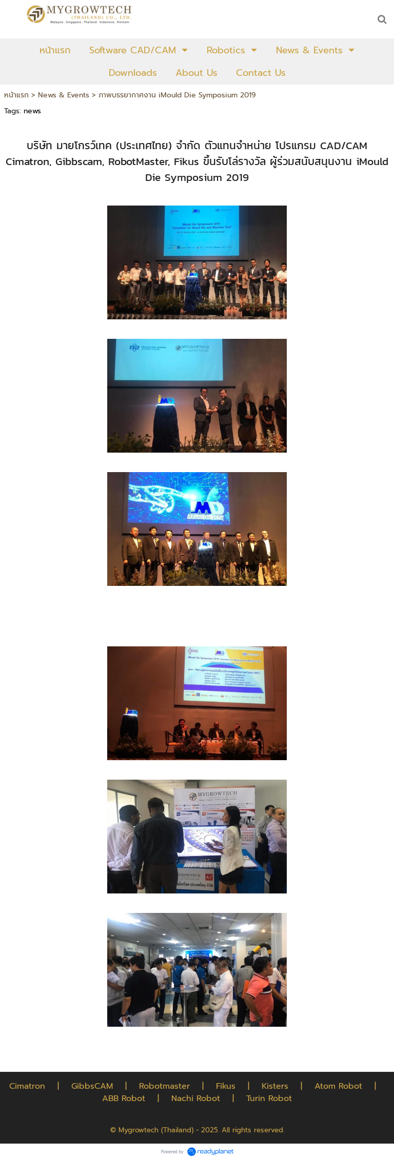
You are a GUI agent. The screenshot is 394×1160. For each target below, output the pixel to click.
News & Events (63, 95)
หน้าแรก (16, 95)
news (32, 111)
